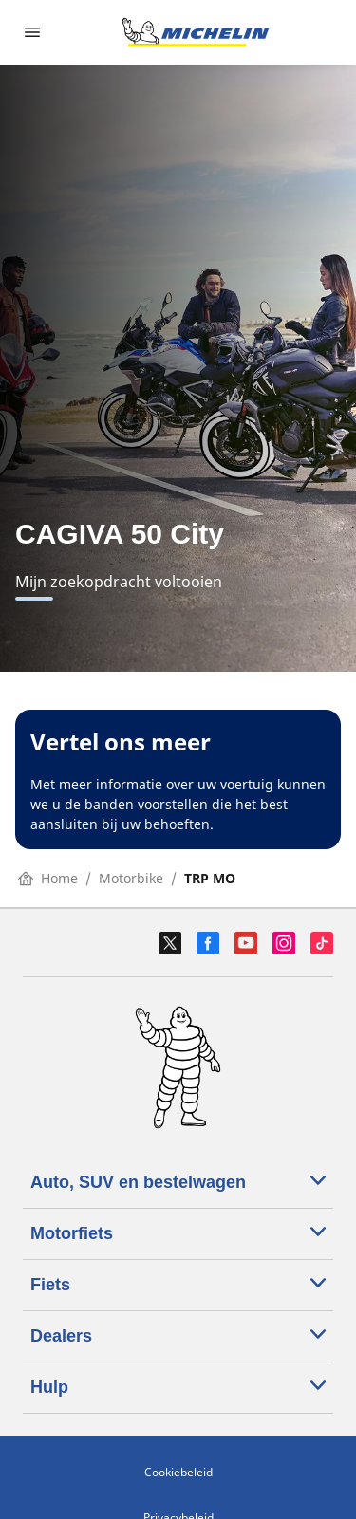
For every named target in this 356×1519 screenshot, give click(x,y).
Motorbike (131, 878)
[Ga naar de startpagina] (196, 32)
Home (48, 878)
